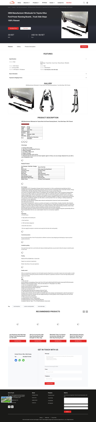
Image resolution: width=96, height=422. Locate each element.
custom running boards (29, 306)
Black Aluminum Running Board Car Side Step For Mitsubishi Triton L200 (76, 336)
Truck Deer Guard (51, 395)
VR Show (44, 2)
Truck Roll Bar (50, 397)
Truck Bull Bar (50, 400)
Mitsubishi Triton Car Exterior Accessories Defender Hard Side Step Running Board (58, 336)
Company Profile (35, 395)
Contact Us (34, 402)
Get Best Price (13, 28)
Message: (47, 353)
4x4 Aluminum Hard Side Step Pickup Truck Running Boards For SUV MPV (17, 336)
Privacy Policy (53, 417)
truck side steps (41, 306)
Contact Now (50, 383)
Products (14, 7)
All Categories (50, 403)
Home (9, 7)
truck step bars (17, 306)
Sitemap (41, 417)
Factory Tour (34, 397)
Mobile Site (47, 417)
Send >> (67, 411)
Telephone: (47, 376)
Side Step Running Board (22, 7)
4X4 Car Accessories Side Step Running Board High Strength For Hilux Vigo (37, 336)
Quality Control (34, 400)
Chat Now (25, 28)
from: (46, 369)
